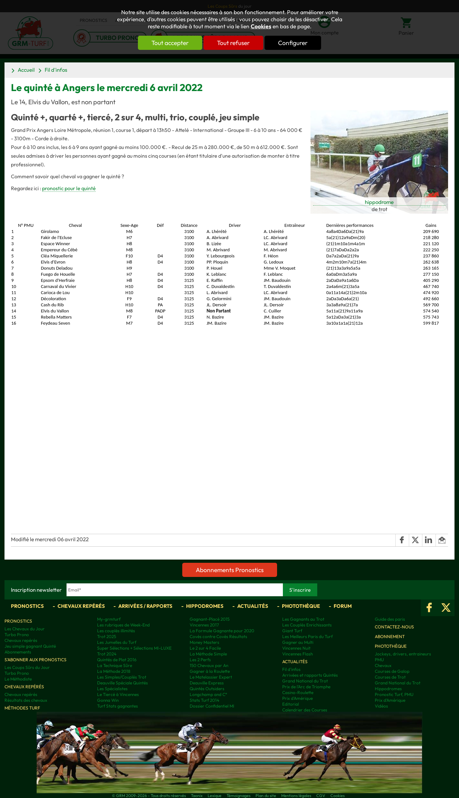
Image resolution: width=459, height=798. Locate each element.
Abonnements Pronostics (230, 570)
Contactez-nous (394, 627)
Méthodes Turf (22, 708)
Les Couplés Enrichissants (307, 625)
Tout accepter (170, 43)
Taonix (197, 795)
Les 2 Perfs (200, 660)
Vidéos (381, 706)
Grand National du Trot (305, 681)
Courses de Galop (392, 671)
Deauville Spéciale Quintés (122, 683)
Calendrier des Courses (304, 710)
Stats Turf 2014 (204, 700)
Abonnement (390, 636)
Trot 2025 (106, 636)
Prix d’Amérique (390, 700)
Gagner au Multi (297, 642)
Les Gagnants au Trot (303, 619)
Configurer (293, 43)
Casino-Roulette (297, 692)
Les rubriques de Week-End (123, 625)
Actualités (252, 606)
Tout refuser (233, 43)
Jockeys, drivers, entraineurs (403, 654)
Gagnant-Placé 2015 (210, 619)
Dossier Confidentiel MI (212, 706)
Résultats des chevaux (25, 700)
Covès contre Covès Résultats (218, 636)
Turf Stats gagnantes (117, 706)
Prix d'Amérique (297, 698)
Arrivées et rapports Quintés (310, 675)
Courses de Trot (390, 677)
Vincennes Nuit (296, 648)
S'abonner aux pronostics (35, 660)
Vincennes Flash (297, 654)
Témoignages (238, 795)
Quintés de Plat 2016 (117, 660)
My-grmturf (109, 619)
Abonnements (17, 652)
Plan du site (266, 795)
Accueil (26, 69)
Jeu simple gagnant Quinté (30, 646)
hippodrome (379, 202)
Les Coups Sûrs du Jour (27, 667)
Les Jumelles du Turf (116, 642)
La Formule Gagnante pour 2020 (222, 631)
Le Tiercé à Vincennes (118, 694)
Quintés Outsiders (207, 688)
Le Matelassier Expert (211, 677)
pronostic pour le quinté (69, 188)
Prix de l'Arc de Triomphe (306, 687)
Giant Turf (292, 631)
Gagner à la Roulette (210, 671)
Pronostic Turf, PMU (394, 694)
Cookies (261, 26)
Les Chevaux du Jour (24, 629)
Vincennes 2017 (204, 625)
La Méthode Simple (208, 654)
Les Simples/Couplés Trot (121, 677)
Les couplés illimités (116, 631)
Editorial (290, 704)
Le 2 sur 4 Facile (205, 648)
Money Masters (204, 642)
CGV (320, 795)
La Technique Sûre (114, 665)
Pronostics (27, 606)
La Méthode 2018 (113, 671)
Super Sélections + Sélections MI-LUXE (134, 648)
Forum (343, 606)
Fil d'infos (56, 69)
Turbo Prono (16, 634)
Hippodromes (204, 606)
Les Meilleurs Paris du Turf (307, 636)
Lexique (214, 795)
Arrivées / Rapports (145, 606)
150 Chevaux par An (209, 665)
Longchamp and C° (208, 694)
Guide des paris (390, 619)
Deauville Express (207, 683)
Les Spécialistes (112, 688)
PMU (379, 660)
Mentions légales (296, 795)
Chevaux (383, 665)
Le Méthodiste (18, 679)
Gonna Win (108, 700)
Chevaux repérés (81, 606)
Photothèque (301, 606)
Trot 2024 (106, 654)
